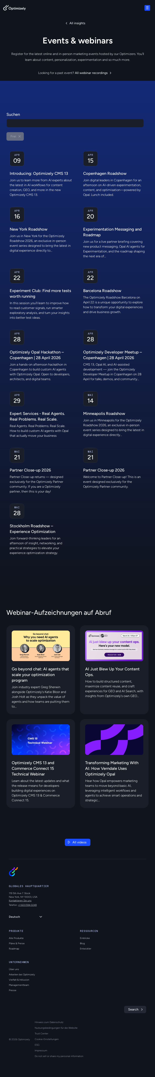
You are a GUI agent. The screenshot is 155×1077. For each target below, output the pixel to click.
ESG (37, 1044)
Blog (82, 943)
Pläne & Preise (17, 943)
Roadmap (14, 948)
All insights (77, 23)
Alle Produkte (16, 938)
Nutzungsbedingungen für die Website (56, 1027)
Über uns (14, 969)
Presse (12, 990)
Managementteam (19, 985)
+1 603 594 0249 (27, 905)
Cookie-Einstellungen (47, 1039)
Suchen (13, 114)
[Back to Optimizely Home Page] (14, 8)
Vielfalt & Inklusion (19, 979)
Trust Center (41, 1033)
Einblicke (85, 938)
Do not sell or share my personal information (59, 1056)
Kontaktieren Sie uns (20, 900)
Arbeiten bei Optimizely (22, 974)
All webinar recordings (91, 73)
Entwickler (85, 948)
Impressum (41, 1050)
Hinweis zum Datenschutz (49, 1022)
